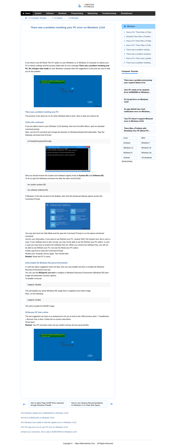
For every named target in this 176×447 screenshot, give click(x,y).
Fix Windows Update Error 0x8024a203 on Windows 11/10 (45, 413)
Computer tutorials (38, 18)
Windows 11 (128, 148)
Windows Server (147, 153)
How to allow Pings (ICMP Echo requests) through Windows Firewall (47, 404)
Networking (92, 13)
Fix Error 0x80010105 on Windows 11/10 (38, 418)
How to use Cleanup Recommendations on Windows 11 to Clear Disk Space (87, 404)
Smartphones (126, 13)
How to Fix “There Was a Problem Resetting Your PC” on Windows (139, 32)
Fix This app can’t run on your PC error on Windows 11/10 (45, 427)
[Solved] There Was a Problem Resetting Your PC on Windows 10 (139, 36)
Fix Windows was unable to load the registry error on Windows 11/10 (49, 422)
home (27, 13)
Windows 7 (145, 143)
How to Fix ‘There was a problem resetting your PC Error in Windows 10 (139, 58)
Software (50, 13)
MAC (143, 138)
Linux (125, 138)
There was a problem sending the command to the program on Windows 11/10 (139, 54)
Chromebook (146, 158)
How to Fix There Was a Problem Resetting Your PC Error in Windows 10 (139, 41)
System (38, 13)
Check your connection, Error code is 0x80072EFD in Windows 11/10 (49, 432)
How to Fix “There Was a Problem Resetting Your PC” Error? (139, 45)
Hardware (62, 13)
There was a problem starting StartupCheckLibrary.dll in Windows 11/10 (139, 50)
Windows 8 (127, 153)
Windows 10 (146, 148)
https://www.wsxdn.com (85, 443)
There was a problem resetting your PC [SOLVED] (139, 63)
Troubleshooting (109, 13)
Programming (77, 13)
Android (126, 158)
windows (75, 18)
